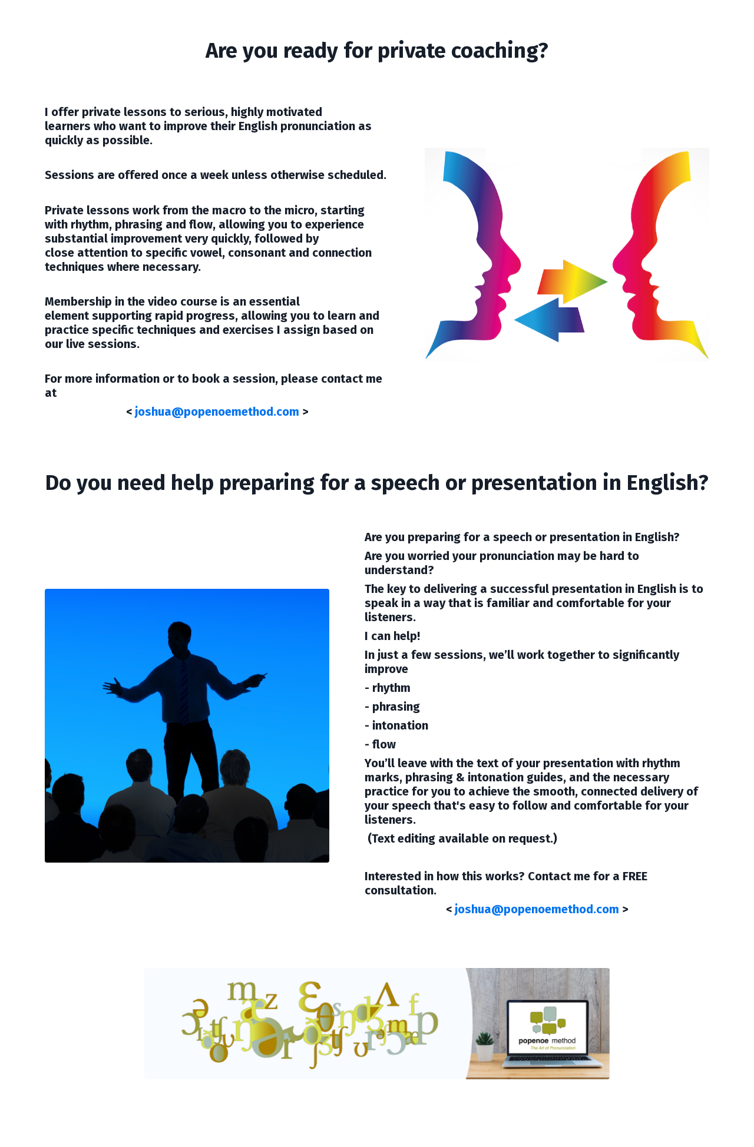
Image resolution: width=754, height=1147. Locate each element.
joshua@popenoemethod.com (217, 412)
